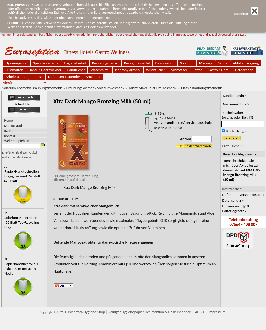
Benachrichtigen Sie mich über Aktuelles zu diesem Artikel (241, 170)
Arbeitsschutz (16, 76)
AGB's (199, 312)
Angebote (93, 76)
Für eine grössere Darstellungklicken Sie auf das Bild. (75, 176)
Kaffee (197, 70)
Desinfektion (164, 63)
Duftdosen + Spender (64, 76)
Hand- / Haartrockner (45, 70)
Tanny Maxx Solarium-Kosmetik (152, 88)
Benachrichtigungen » (239, 154)
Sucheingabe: (237, 115)
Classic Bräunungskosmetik (201, 88)
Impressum (217, 312)
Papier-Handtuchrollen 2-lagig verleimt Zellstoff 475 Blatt (22, 176)
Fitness (37, 76)
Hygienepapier (17, 63)
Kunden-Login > (235, 95)
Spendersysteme (45, 63)
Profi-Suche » (232, 146)
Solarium (187, 63)
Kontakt (9, 136)
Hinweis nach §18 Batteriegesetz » (235, 208)
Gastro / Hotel (219, 70)
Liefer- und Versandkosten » (243, 194)
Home (8, 120)
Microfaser (179, 70)
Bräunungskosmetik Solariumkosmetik (95, 88)
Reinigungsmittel (137, 63)
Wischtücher (155, 70)
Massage (205, 63)
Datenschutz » (233, 200)
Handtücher (76, 70)
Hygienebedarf (75, 63)
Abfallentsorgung (246, 63)
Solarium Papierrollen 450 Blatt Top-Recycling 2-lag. (21, 222)
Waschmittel (100, 70)
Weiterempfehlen (16, 141)
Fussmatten (14, 70)
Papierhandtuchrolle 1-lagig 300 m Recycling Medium (21, 269)
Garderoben (244, 70)
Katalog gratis (13, 126)
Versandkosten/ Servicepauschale (186, 122)
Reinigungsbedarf (105, 63)
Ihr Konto (10, 131)
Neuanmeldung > (236, 104)
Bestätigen (246, 14)
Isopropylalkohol (127, 70)
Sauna (222, 63)
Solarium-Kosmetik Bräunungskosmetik (32, 88)
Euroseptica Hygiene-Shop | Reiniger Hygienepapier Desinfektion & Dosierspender (128, 312)
